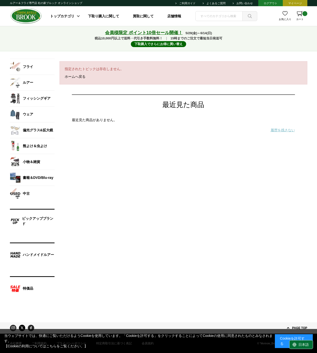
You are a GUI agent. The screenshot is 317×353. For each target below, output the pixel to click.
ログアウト (270, 3)
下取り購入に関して (103, 16)
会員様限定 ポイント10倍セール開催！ (144, 32)
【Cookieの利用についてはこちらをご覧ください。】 (46, 346)
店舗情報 (174, 16)
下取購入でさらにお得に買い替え (158, 44)
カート (301, 16)
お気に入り (285, 19)
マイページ (295, 3)
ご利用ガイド (187, 3)
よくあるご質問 (216, 3)
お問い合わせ (244, 3)
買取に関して (143, 16)
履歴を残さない (283, 130)
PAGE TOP (299, 328)
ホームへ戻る (75, 77)
